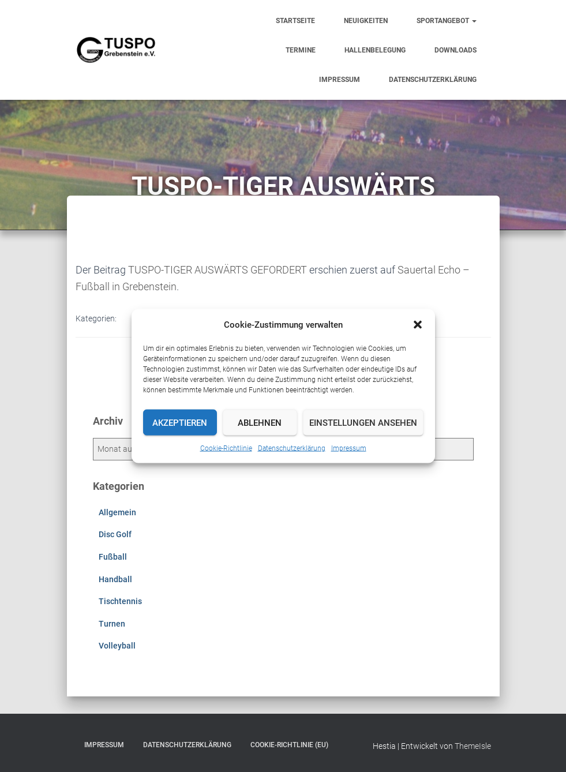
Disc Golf (115, 534)
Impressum (348, 448)
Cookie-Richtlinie (226, 448)
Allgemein (117, 512)
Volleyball (117, 645)
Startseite (295, 21)
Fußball (113, 556)
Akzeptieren (179, 422)
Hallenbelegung (375, 50)
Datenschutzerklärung (291, 448)
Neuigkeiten (366, 21)
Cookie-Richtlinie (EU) (289, 745)
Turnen (112, 623)
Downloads (455, 50)
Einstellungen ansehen (363, 422)
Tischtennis (120, 601)
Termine (301, 50)
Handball (115, 579)
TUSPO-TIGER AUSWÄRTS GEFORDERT (217, 270)
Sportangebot (447, 21)
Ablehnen (260, 422)
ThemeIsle (473, 746)
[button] (417, 325)
